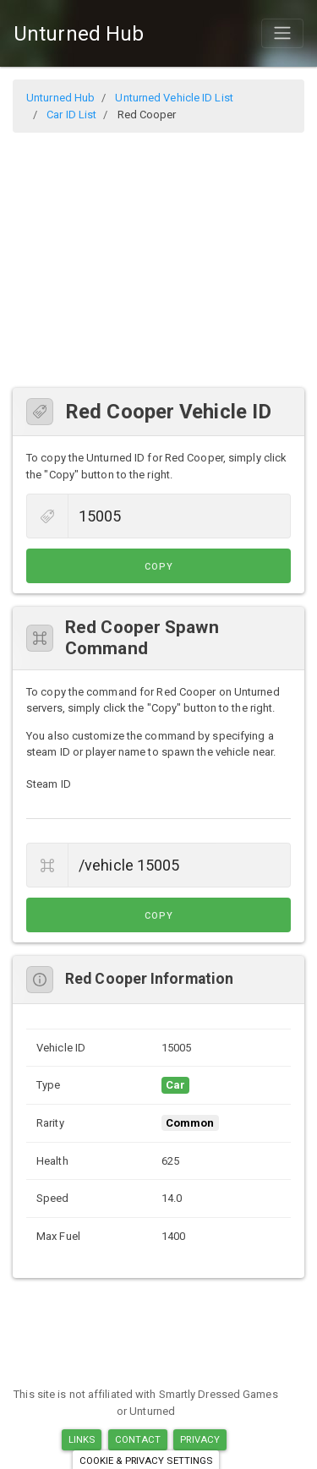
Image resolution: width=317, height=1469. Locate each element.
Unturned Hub (79, 34)
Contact (138, 1439)
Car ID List (71, 114)
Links (82, 1439)
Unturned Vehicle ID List (173, 97)
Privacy (200, 1439)
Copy (159, 566)
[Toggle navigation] (282, 33)
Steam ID (48, 784)
